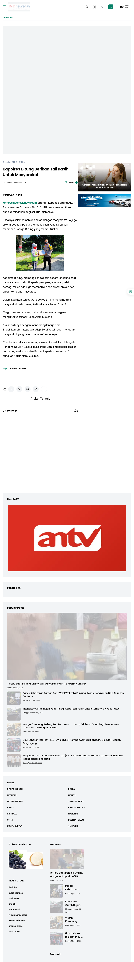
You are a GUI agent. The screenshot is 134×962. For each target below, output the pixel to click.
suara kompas (16, 893)
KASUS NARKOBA (76, 807)
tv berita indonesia (18, 915)
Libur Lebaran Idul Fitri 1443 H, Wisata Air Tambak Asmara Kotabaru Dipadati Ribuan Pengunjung (72, 741)
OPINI (10, 820)
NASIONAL (73, 814)
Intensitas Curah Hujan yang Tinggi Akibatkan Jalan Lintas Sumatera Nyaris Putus (71, 708)
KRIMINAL (12, 814)
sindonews (14, 898)
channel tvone (15, 926)
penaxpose (14, 931)
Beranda (6, 162)
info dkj (12, 904)
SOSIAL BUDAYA (14, 826)
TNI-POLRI (73, 826)
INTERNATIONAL (15, 801)
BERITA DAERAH (19, 162)
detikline (13, 887)
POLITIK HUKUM (76, 820)
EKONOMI (12, 795)
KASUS (10, 807)
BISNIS (71, 789)
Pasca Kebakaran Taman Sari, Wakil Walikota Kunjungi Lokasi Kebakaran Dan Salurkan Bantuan (73, 695)
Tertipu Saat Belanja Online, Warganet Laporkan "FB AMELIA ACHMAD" (47, 683)
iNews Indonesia (17, 920)
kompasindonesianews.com (20, 202)
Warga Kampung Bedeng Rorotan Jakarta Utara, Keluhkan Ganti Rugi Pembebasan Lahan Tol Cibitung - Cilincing (71, 726)
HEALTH (72, 795)
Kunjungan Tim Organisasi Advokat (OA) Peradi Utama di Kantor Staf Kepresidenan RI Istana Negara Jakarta (73, 757)
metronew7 (14, 909)
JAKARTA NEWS (75, 801)
